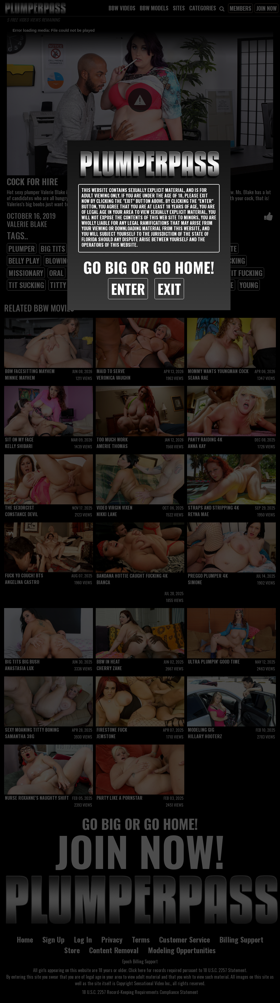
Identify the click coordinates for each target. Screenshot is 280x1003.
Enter (128, 288)
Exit (169, 288)
